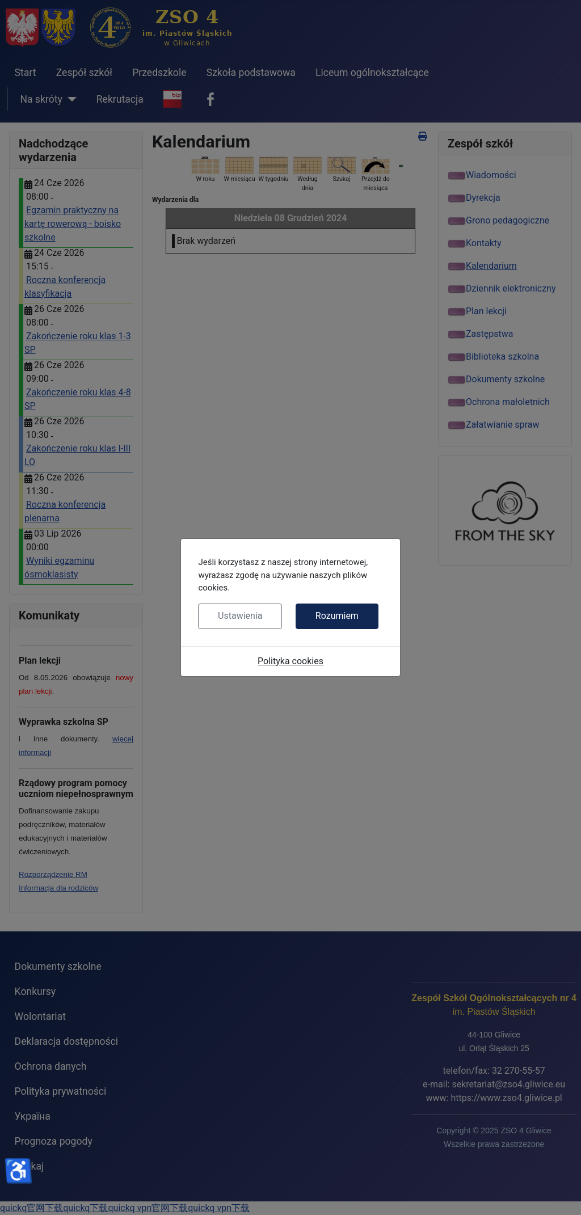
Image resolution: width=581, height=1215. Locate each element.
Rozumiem (337, 615)
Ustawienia (240, 615)
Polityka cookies (290, 661)
